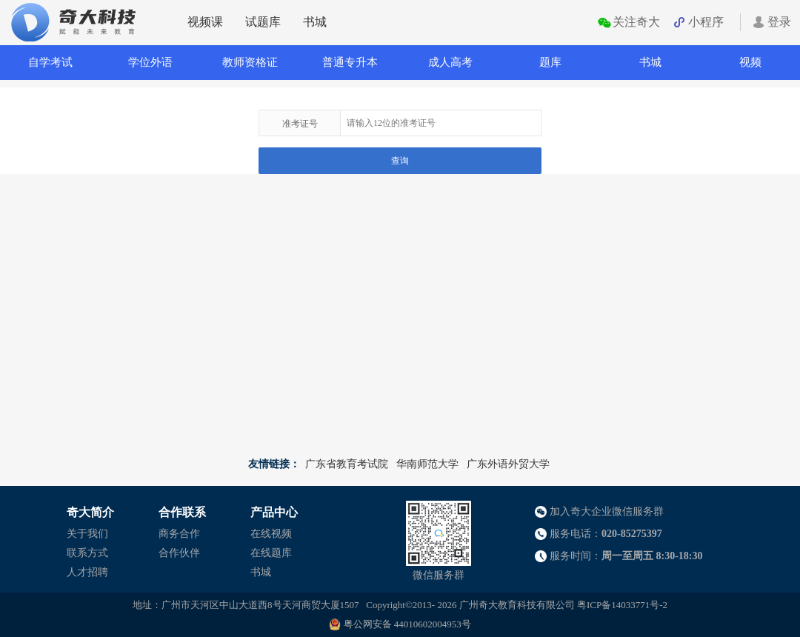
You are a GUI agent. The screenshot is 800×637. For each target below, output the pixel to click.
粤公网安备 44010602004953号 (407, 624)
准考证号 (300, 124)
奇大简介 (90, 512)
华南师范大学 (427, 464)
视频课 (205, 22)
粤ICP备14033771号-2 (622, 604)
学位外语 (150, 62)
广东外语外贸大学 (508, 464)
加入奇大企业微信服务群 (607, 511)
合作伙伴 (179, 552)
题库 (550, 62)
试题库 (263, 22)
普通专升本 (350, 62)
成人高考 (450, 62)
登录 (779, 22)
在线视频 (271, 533)
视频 (750, 62)
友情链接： (274, 464)
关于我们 (87, 533)
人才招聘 (87, 572)
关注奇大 (636, 22)
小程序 (706, 22)
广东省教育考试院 (346, 464)
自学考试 (50, 62)
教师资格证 (250, 62)
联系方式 (87, 552)
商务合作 (179, 533)
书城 (315, 22)
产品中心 (274, 512)
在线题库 (271, 552)
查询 (400, 161)
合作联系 (182, 512)
